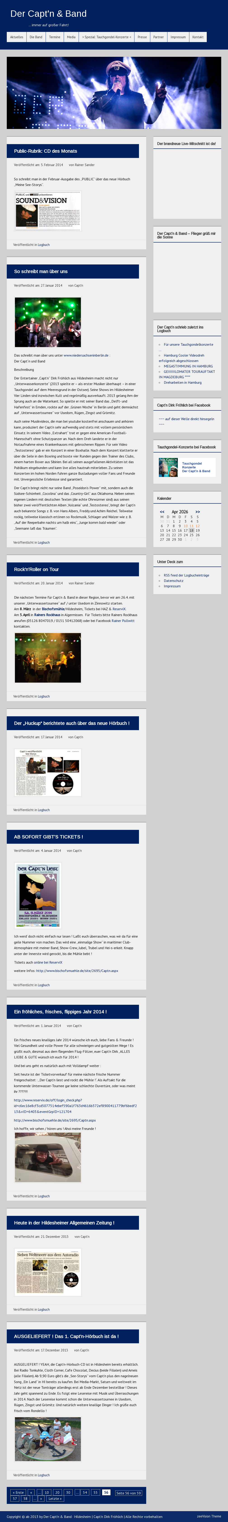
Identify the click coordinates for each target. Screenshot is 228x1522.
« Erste (18, 1492)
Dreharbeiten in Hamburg (183, 382)
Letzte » (55, 1498)
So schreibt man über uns (41, 271)
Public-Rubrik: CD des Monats (45, 151)
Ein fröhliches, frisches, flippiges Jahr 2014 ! (60, 1011)
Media (71, 37)
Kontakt (198, 37)
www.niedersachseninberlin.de (86, 355)
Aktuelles (16, 37)
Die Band (36, 37)
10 (47, 1492)
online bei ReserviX (48, 962)
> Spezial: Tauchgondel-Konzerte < (106, 37)
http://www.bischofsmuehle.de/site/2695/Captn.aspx (77, 970)
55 (96, 1492)
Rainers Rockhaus (47, 614)
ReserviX (119, 609)
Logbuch (44, 245)
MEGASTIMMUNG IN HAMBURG (188, 366)
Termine (54, 37)
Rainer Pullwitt (123, 620)
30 (68, 1492)
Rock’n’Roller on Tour (36, 569)
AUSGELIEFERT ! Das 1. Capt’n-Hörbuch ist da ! (66, 1336)
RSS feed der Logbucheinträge (186, 575)
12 (198, 526)
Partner (158, 37)
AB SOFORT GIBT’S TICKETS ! (48, 836)
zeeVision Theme (209, 1516)
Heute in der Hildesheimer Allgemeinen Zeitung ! (64, 1222)
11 (192, 526)
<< (162, 511)
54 (85, 1492)
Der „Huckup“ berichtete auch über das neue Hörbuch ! (71, 723)
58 (26, 1498)
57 (15, 1498)
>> (197, 511)
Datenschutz (173, 580)
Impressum (178, 37)
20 (57, 1492)
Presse (142, 37)
